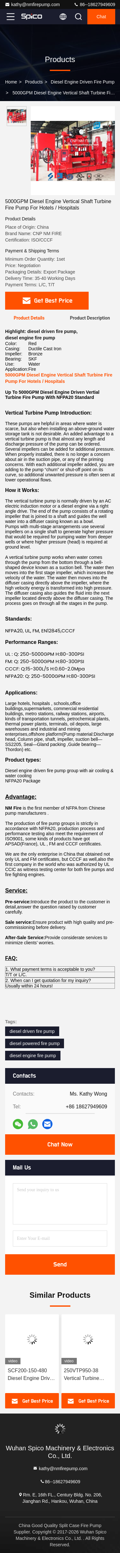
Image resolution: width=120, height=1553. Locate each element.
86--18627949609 (94, 4)
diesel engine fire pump (33, 1055)
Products (34, 81)
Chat (101, 16)
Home (11, 81)
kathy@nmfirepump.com (32, 4)
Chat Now (60, 1144)
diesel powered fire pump (35, 1043)
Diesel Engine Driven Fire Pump (83, 81)
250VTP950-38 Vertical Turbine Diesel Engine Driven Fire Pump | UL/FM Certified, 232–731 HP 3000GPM (88, 1375)
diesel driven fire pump (32, 1031)
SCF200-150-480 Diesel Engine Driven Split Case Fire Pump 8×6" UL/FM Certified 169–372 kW (32, 1375)
